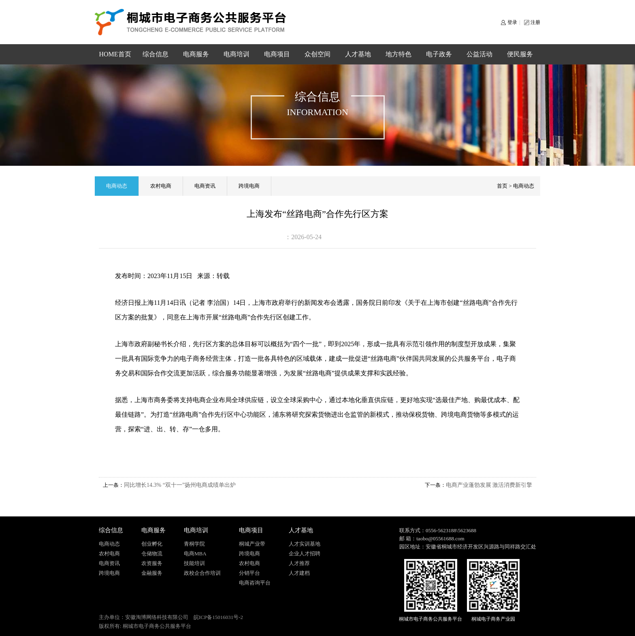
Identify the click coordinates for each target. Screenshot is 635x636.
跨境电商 (249, 186)
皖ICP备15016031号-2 (218, 617)
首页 (502, 186)
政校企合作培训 (202, 573)
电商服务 (196, 54)
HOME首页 (115, 54)
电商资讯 (204, 186)
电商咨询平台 (255, 583)
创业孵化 (151, 544)
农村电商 (160, 186)
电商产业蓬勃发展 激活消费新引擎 (489, 485)
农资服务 (151, 563)
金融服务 (151, 573)
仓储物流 (151, 553)
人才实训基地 (304, 544)
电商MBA (195, 553)
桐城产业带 (252, 544)
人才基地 (358, 54)
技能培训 (194, 563)
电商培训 (236, 54)
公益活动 (479, 54)
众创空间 (317, 54)
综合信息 (155, 54)
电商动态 (116, 186)
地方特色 (398, 54)
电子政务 (439, 54)
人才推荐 (299, 563)
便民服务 (520, 54)
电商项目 (277, 54)
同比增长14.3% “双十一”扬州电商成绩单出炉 (180, 485)
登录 (512, 22)
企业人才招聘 (304, 553)
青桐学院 (194, 544)
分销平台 (249, 573)
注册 (535, 22)
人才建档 (299, 573)
